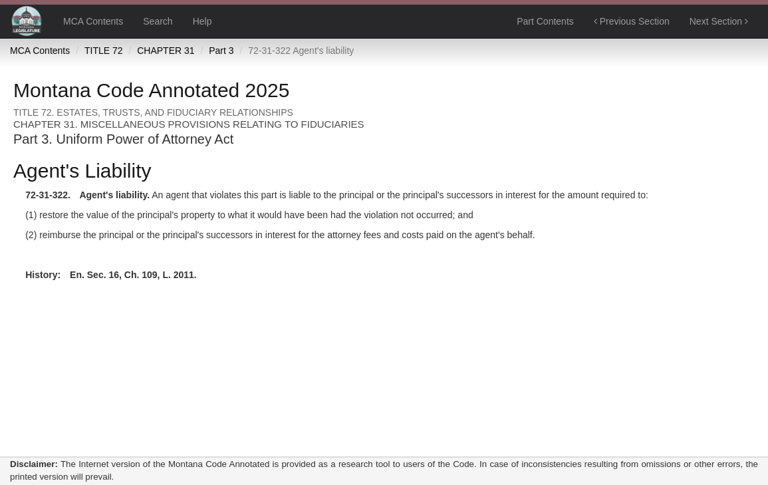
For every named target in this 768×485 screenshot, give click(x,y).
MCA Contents (93, 21)
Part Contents (545, 21)
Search (157, 21)
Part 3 (221, 50)
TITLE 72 (103, 50)
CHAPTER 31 (165, 50)
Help (202, 21)
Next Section (719, 21)
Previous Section (632, 21)
